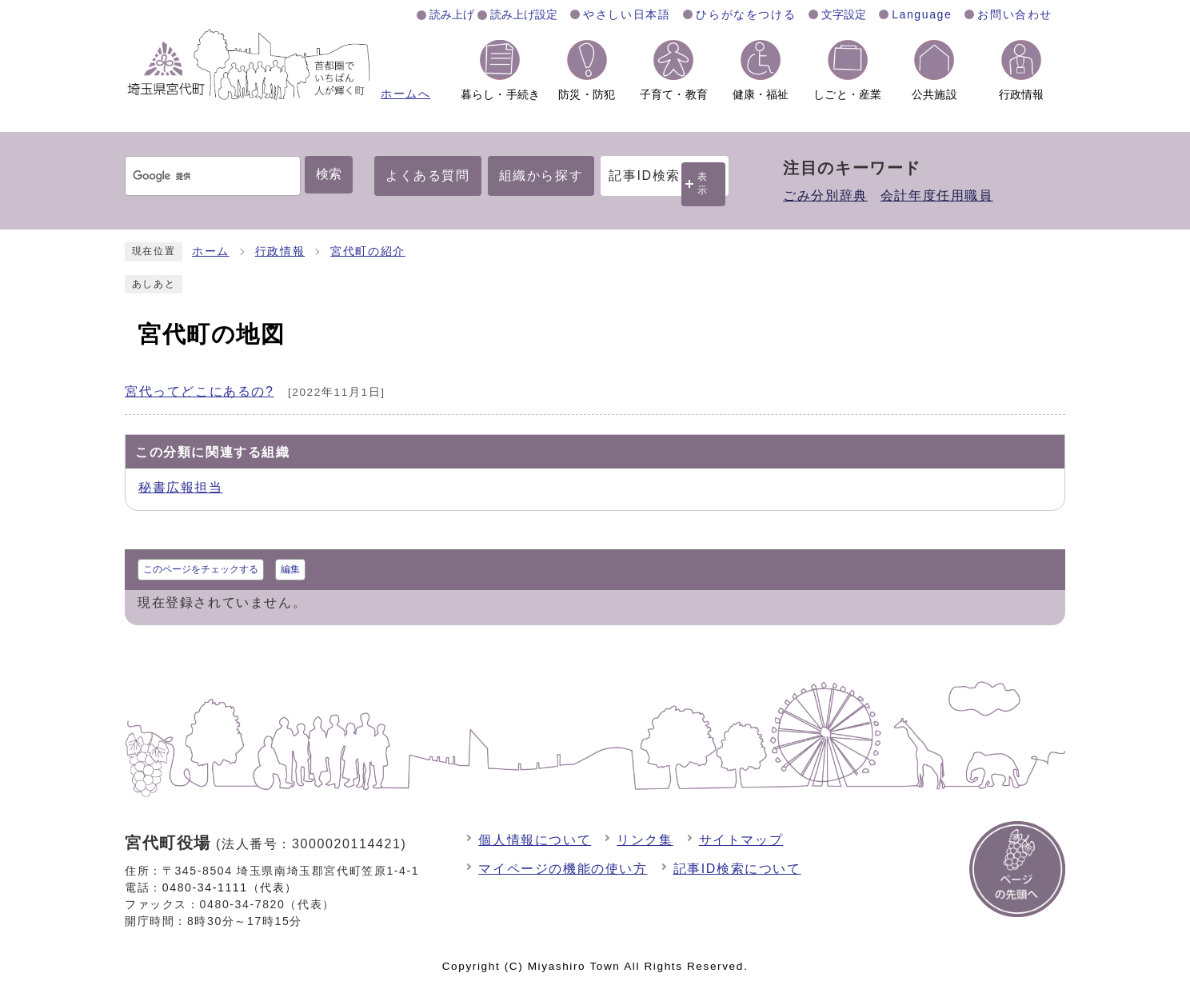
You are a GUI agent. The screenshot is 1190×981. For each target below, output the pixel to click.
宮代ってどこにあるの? (199, 391)
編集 (290, 569)
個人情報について (534, 840)
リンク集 (645, 840)
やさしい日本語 (626, 14)
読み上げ (451, 14)
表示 (703, 183)
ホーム (211, 251)
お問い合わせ (1014, 14)
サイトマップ (741, 840)
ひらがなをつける (746, 14)
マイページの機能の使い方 (562, 868)
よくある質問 (427, 175)
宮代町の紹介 (367, 251)
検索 (328, 174)
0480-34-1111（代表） (230, 887)
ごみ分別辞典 (825, 195)
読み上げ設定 (523, 14)
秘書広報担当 (180, 487)
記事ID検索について (737, 868)
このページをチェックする (200, 569)
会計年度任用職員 (937, 195)
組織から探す (541, 175)
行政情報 (280, 251)
